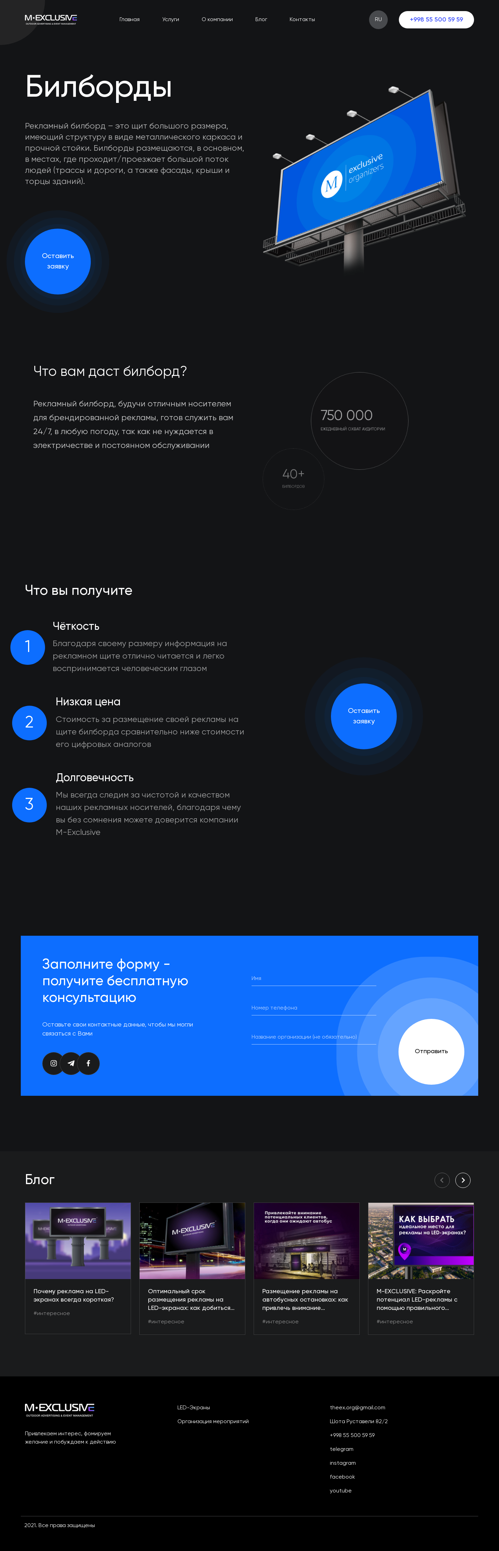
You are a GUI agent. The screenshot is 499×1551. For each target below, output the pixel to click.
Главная (130, 20)
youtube (341, 1491)
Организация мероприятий (213, 1422)
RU (378, 20)
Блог (261, 20)
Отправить (431, 1051)
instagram (343, 1463)
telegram (341, 1449)
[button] (463, 1180)
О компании (217, 20)
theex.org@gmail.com (357, 1408)
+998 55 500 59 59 (436, 20)
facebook (342, 1477)
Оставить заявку (58, 261)
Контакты (302, 20)
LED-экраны (193, 1408)
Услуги (170, 20)
